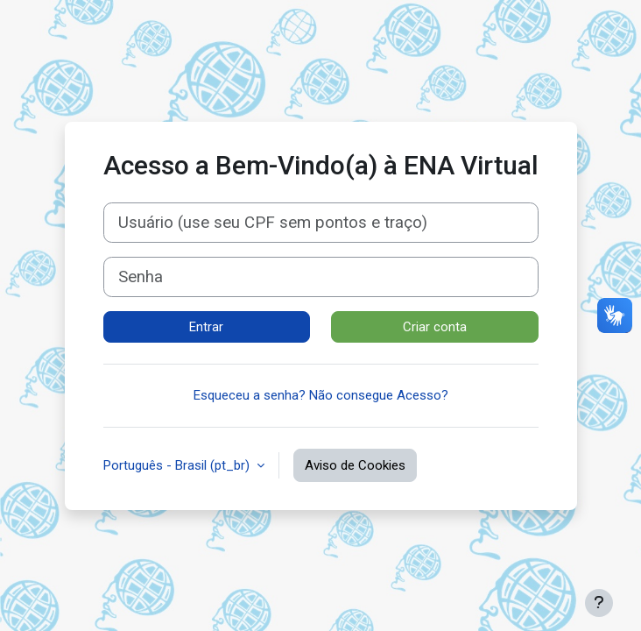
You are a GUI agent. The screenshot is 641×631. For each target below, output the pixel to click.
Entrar (206, 327)
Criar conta (435, 327)
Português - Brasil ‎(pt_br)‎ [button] (178, 465)
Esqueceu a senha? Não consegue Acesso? (321, 395)
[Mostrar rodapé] (599, 603)
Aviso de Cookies (355, 465)
